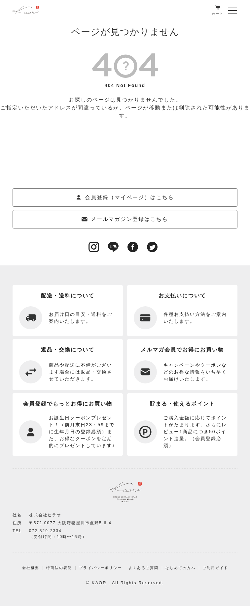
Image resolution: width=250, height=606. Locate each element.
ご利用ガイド (215, 568)
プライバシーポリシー (100, 568)
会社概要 (30, 568)
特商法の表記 (59, 568)
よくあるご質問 (143, 568)
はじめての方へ (180, 568)
